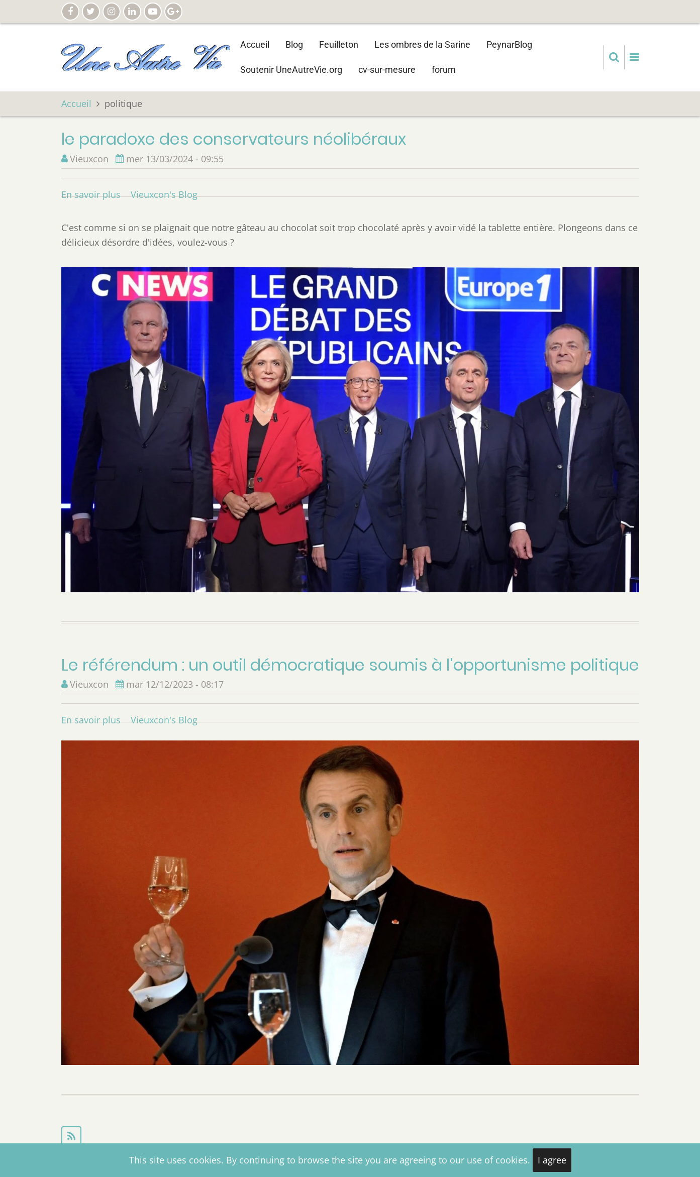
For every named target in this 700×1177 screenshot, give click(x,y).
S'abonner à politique (350, 1136)
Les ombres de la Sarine (422, 44)
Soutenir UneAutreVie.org (291, 69)
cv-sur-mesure (387, 69)
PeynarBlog (509, 44)
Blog (294, 44)
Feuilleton (338, 44)
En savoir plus (91, 194)
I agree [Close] (552, 1160)
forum (444, 69)
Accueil (254, 44)
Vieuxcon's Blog (164, 194)
